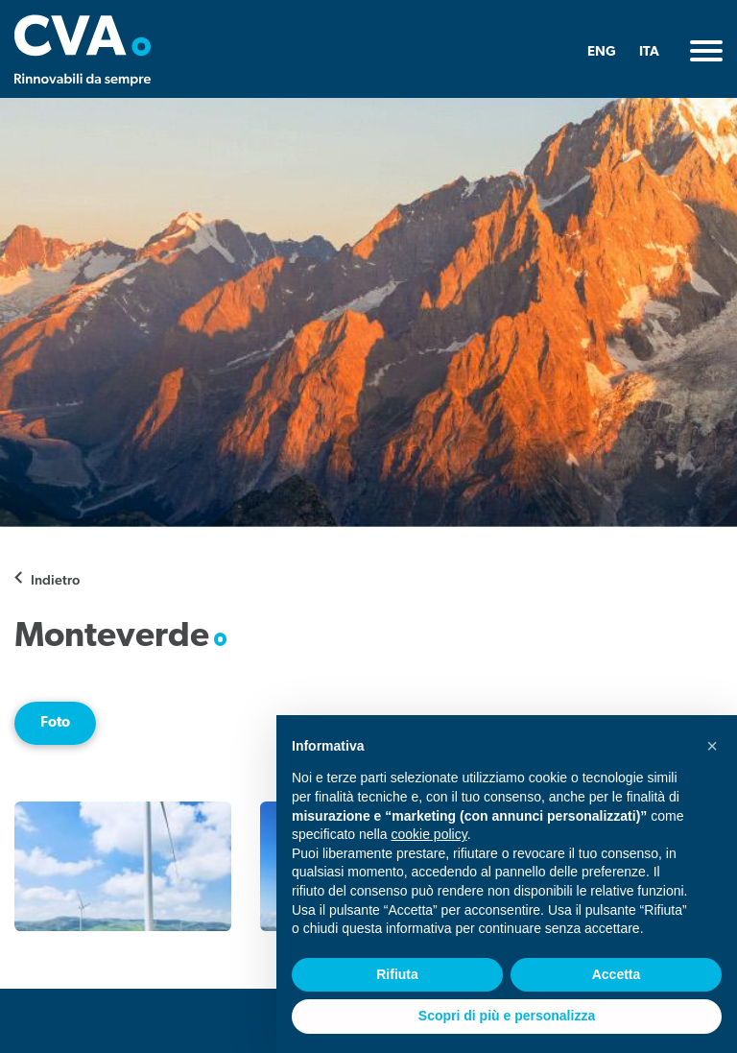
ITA (649, 52)
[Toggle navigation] (706, 50)
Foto (55, 722)
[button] (712, 745)
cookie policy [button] (429, 834)
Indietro (55, 579)
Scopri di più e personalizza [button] (506, 1015)
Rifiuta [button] (397, 974)
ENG (601, 52)
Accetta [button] (616, 974)
